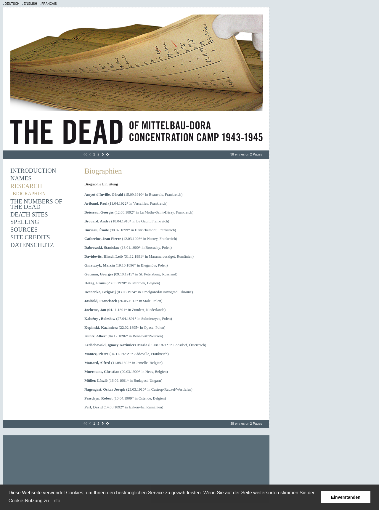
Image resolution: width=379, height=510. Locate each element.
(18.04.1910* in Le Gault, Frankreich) (126, 221)
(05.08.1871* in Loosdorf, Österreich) (145, 345)
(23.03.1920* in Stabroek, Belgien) (122, 283)
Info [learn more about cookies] (56, 500)
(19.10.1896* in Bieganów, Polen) (126, 265)
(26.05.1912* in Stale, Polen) (123, 301)
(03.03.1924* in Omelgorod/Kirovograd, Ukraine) (138, 292)
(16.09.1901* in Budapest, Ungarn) (123, 381)
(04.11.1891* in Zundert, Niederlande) (125, 310)
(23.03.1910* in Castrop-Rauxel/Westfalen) (138, 389)
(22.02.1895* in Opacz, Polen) (124, 327)
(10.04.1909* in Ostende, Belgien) (125, 398)
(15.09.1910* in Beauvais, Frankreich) (133, 195)
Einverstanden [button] (345, 497)
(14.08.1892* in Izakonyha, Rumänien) (123, 407)
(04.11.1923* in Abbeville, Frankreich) (126, 354)
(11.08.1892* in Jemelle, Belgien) (123, 363)
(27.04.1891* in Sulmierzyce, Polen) (128, 319)
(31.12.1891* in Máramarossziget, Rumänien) (139, 256)
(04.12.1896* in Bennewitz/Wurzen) (123, 336)
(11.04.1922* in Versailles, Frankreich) (125, 203)
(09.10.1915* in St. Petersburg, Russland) (130, 274)
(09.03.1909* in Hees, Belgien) (126, 372)
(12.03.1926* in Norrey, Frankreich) (130, 239)
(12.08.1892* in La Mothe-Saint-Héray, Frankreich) (138, 212)
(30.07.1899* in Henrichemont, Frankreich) (130, 230)
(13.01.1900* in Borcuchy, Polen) (128, 248)
